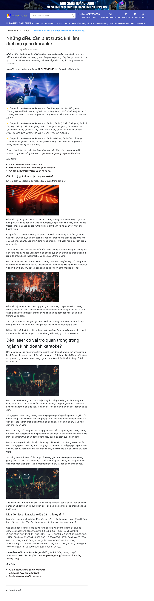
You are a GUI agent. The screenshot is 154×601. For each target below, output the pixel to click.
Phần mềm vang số (80, 23)
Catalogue (140, 23)
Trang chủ (38, 23)
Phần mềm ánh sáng (99, 23)
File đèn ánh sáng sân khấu (122, 23)
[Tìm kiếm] (72, 15)
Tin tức (58, 23)
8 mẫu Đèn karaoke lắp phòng (24, 573)
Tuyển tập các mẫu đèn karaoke (25, 576)
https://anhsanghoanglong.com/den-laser (60, 153)
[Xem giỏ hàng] (142, 15)
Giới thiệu (49, 23)
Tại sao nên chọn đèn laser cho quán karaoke (32, 167)
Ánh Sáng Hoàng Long (49, 555)
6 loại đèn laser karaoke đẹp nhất (25, 164)
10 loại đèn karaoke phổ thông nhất (27, 569)
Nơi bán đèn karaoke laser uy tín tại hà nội (30, 170)
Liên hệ (67, 23)
